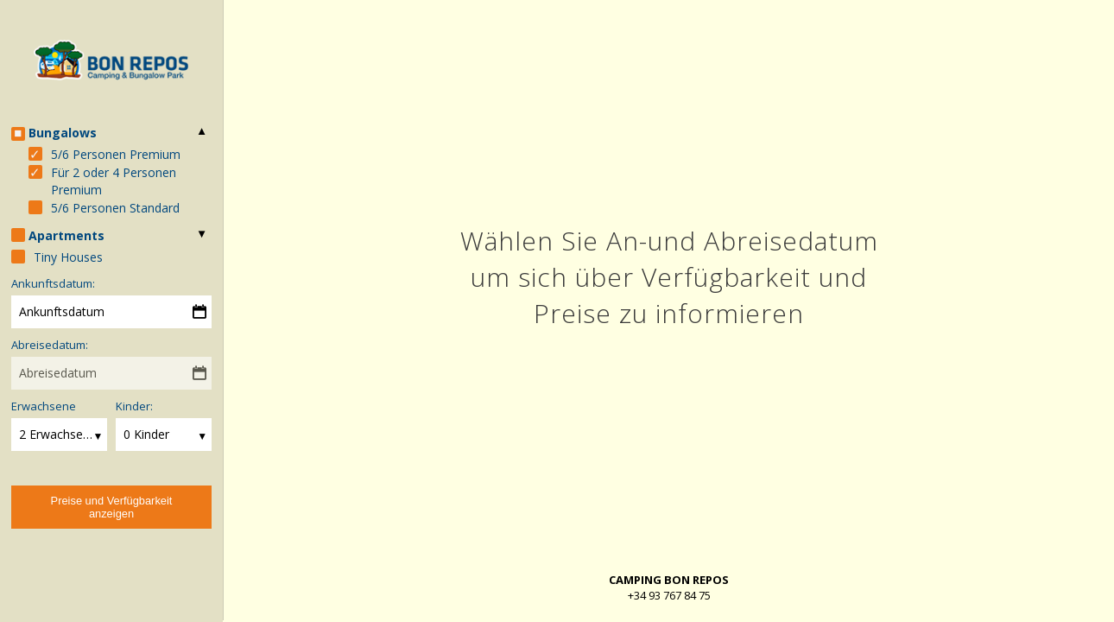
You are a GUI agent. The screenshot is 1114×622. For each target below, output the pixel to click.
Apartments (66, 235)
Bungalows (62, 132)
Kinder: (134, 406)
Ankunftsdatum (61, 311)
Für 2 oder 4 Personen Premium (113, 181)
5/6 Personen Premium (115, 154)
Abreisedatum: (49, 344)
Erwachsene (43, 406)
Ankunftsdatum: (53, 283)
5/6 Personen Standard (115, 208)
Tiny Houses (68, 257)
